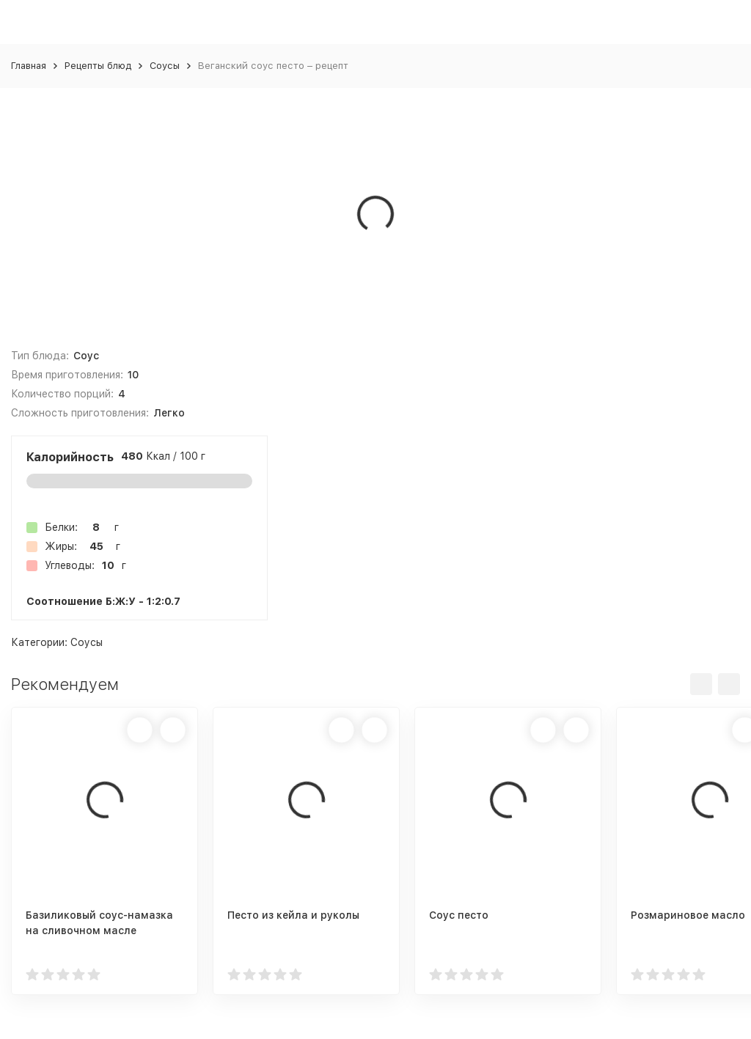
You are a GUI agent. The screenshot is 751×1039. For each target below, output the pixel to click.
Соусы (165, 65)
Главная (28, 65)
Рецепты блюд (98, 65)
